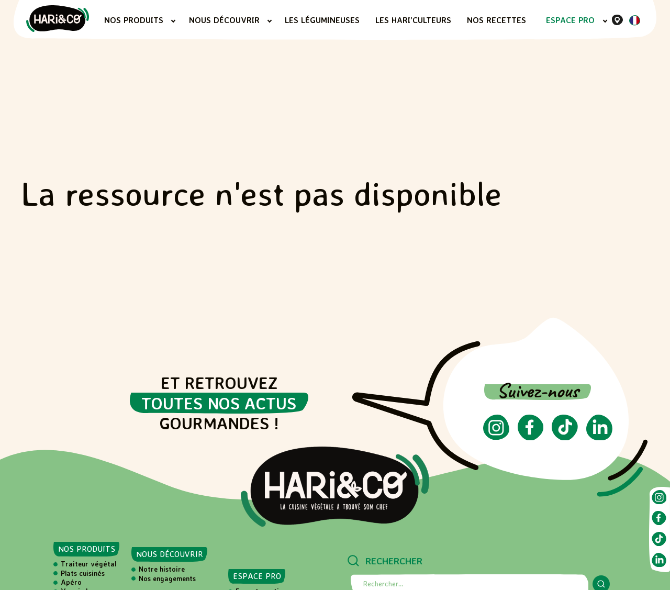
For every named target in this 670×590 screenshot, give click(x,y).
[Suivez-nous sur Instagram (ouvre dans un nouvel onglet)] (496, 436)
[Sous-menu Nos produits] (173, 21)
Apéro (71, 582)
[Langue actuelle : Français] (634, 22)
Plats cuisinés (83, 573)
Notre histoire (162, 569)
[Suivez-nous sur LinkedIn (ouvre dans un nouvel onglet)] (599, 437)
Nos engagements (167, 578)
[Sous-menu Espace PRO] (605, 21)
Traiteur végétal (88, 564)
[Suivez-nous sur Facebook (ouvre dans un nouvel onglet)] (530, 437)
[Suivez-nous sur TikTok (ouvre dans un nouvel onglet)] (565, 437)
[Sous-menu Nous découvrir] (269, 21)
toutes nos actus (218, 403)
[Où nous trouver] (617, 20)
